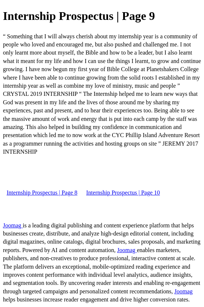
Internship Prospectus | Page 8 (42, 192)
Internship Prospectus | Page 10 (123, 192)
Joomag (13, 225)
